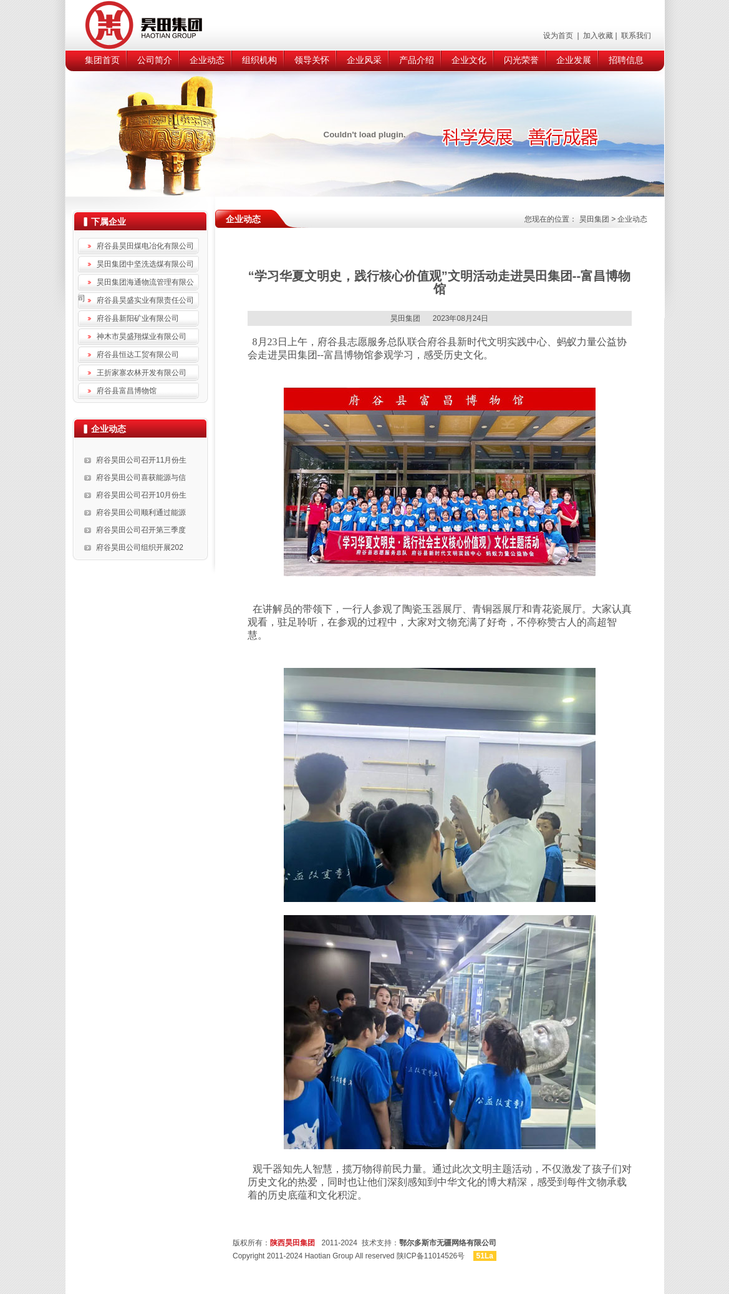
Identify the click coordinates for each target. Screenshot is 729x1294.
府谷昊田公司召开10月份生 (141, 495)
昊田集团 (594, 219)
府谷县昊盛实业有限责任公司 (145, 300)
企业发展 (573, 60)
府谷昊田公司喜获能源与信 (141, 477)
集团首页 (102, 60)
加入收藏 (597, 35)
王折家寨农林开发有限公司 (141, 372)
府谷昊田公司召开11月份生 (141, 460)
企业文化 (468, 60)
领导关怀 (311, 60)
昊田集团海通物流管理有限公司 (136, 284)
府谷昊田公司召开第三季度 (141, 530)
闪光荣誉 (521, 60)
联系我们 (635, 35)
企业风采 (364, 60)
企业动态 (207, 60)
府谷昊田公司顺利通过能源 (141, 512)
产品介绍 (416, 60)
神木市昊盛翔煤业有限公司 (141, 336)
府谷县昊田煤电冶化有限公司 (145, 246)
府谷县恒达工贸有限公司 (138, 354)
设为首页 (559, 35)
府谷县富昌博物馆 (127, 390)
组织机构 (259, 60)
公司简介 (154, 60)
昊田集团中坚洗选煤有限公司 (145, 264)
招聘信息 (626, 60)
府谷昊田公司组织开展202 (139, 547)
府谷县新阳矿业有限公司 (138, 318)
